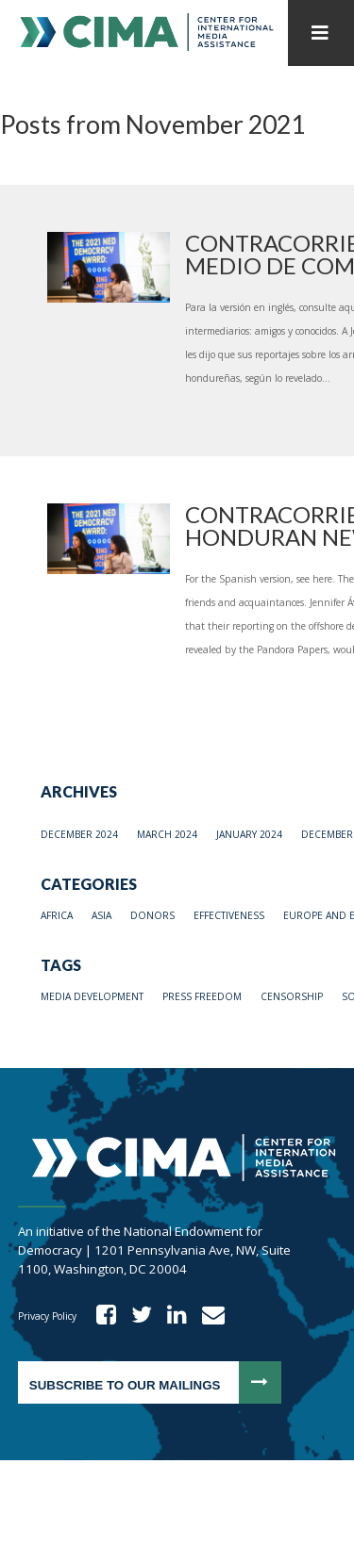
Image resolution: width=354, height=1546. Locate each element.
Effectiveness (229, 915)
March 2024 (167, 834)
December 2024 (79, 834)
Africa (57, 915)
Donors (152, 915)
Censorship (292, 996)
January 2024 (249, 834)
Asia (101, 915)
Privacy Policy (47, 1316)
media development (92, 996)
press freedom (202, 996)
